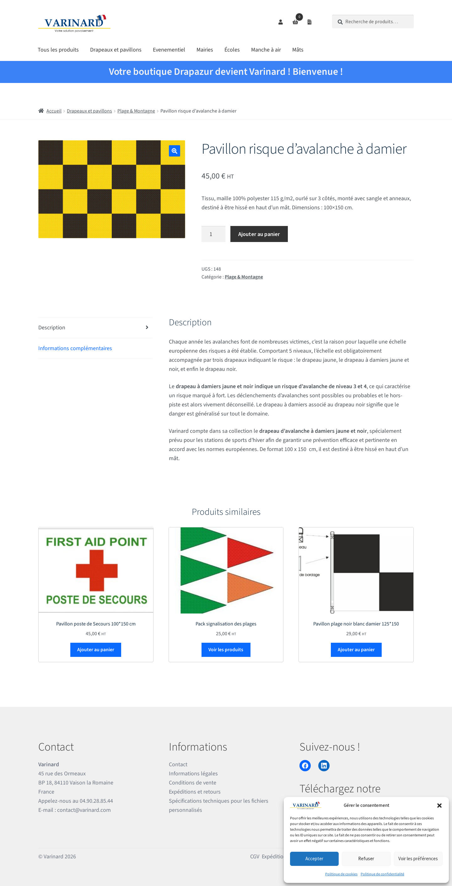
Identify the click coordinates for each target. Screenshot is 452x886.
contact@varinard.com (84, 810)
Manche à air (266, 50)
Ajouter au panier (259, 234)
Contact (178, 764)
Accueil (54, 110)
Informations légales (193, 774)
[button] (439, 805)
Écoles (232, 50)
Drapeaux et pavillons (116, 50)
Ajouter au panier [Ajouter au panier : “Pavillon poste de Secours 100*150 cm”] (95, 649)
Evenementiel (169, 50)
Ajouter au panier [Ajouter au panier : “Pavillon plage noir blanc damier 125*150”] (356, 649)
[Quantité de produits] (213, 234)
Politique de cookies (341, 874)
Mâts (298, 50)
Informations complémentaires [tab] (75, 348)
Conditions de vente (192, 783)
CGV (254, 857)
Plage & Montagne (136, 110)
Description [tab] (51, 328)
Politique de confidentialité (382, 874)
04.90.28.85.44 (96, 801)
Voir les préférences (418, 858)
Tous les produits (58, 50)
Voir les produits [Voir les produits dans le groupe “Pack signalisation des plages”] (225, 649)
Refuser (366, 858)
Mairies (204, 50)
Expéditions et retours (195, 792)
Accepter (314, 858)
